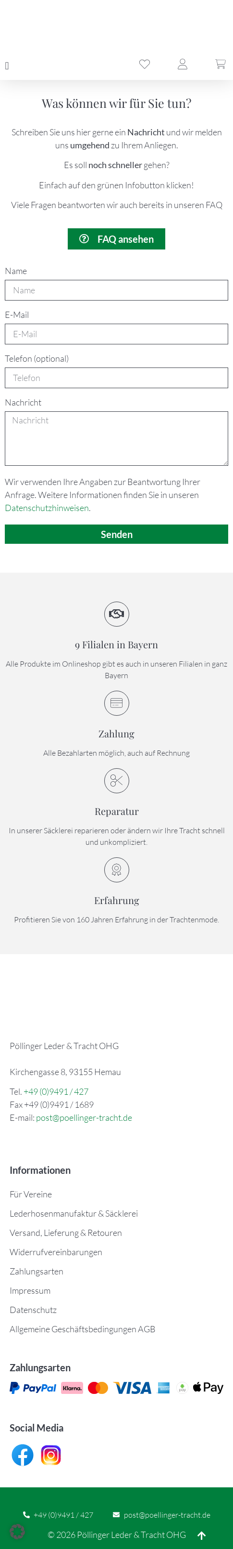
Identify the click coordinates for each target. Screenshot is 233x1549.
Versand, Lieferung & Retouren (66, 1232)
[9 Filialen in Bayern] (116, 614)
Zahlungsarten (36, 1271)
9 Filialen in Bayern (116, 644)
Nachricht (23, 402)
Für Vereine (31, 1194)
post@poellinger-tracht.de (84, 1117)
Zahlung (116, 733)
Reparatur (117, 810)
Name (16, 271)
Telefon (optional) (37, 359)
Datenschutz (33, 1309)
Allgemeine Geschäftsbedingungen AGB (83, 1329)
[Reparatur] (116, 780)
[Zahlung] (116, 703)
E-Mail (17, 315)
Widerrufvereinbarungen (56, 1252)
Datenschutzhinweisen (47, 507)
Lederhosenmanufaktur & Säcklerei (74, 1213)
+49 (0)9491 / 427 (56, 1091)
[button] (7, 66)
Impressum (30, 1290)
